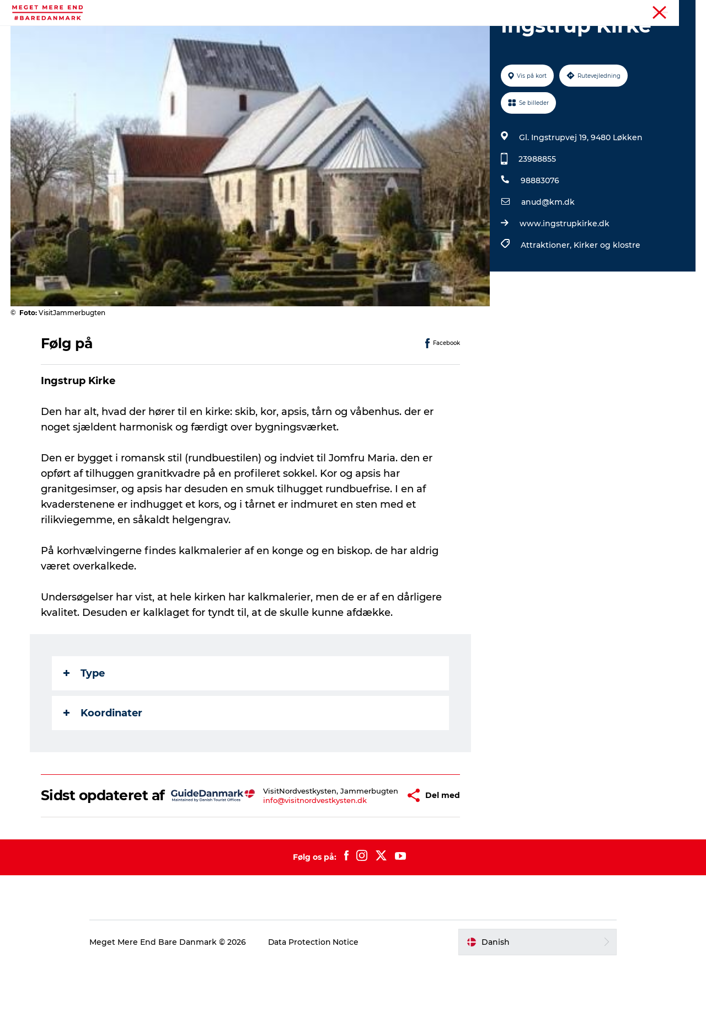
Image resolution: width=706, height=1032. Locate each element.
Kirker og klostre (607, 297)
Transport (526, 35)
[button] (381, 856)
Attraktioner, (547, 297)
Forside (683, 10)
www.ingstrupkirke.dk (564, 276)
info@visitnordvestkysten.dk (299, 865)
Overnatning (463, 35)
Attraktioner (318, 35)
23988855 (537, 211)
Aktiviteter (180, 35)
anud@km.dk (548, 254)
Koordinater (102, 765)
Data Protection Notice (317, 1010)
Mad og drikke (390, 35)
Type (84, 726)
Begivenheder (248, 35)
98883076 (540, 233)
